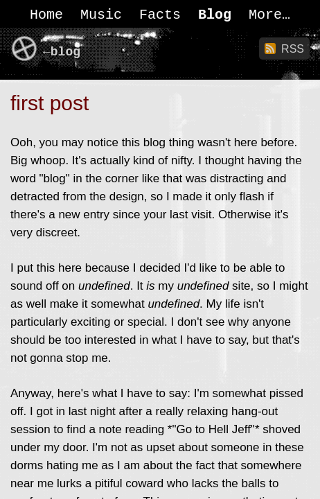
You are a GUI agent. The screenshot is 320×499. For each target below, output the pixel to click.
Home (46, 15)
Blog (214, 15)
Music (101, 15)
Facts (160, 15)
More (265, 15)
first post (49, 102)
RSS (292, 49)
